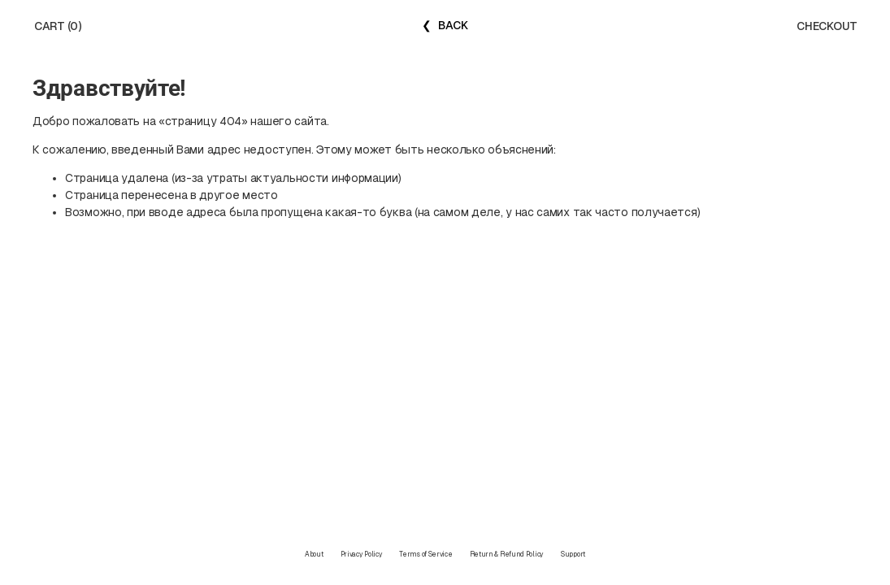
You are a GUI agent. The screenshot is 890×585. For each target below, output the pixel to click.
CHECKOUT (827, 26)
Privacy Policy (362, 554)
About (314, 554)
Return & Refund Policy (507, 554)
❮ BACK (445, 25)
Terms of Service (425, 554)
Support (573, 554)
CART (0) (57, 26)
